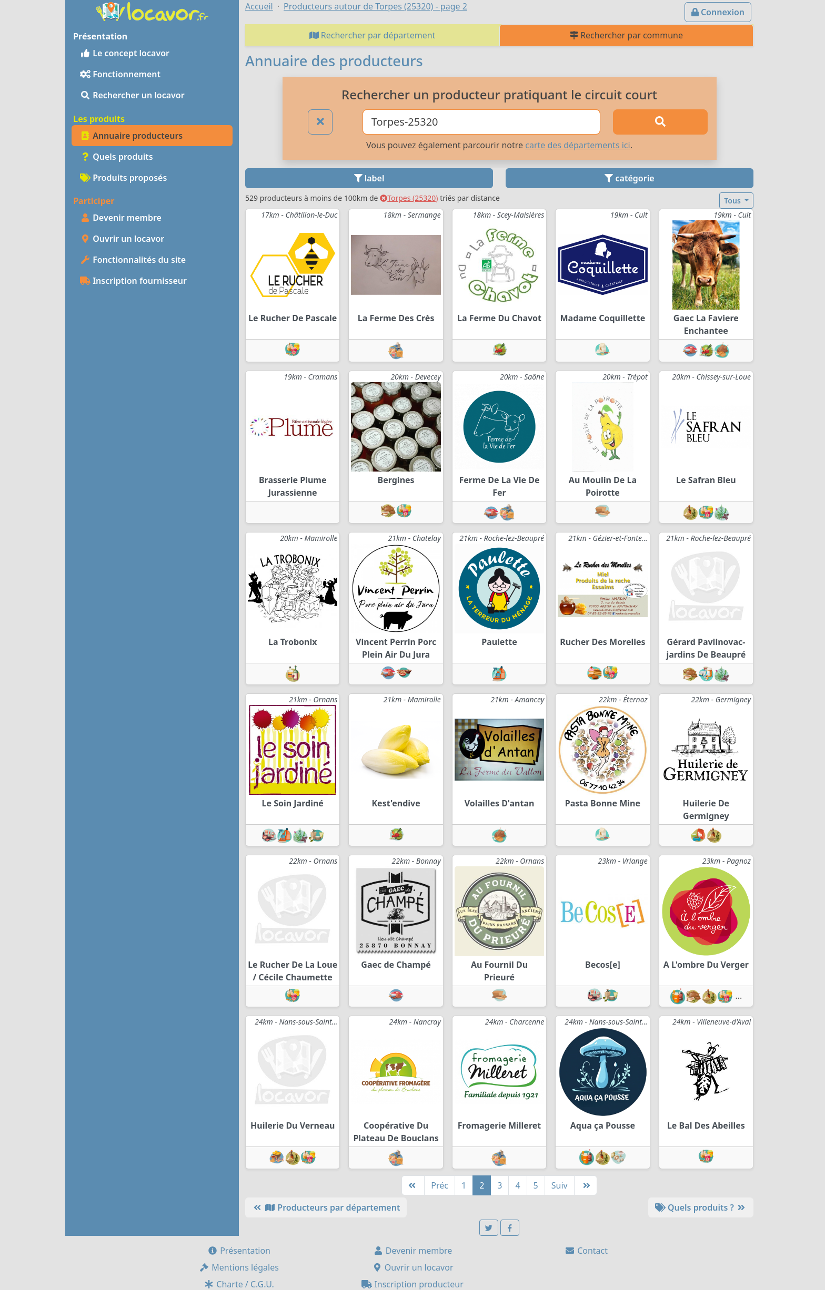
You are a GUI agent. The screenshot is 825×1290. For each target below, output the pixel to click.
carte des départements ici (577, 145)
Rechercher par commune (626, 35)
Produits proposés (123, 177)
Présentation (238, 1250)
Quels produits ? (701, 1207)
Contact (586, 1250)
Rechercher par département (372, 35)
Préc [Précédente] (439, 1185)
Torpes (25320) (409, 198)
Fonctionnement (120, 74)
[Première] (413, 1185)
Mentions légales (239, 1267)
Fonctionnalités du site (133, 259)
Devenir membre (121, 217)
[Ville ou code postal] (482, 122)
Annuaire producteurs (131, 135)
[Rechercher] (660, 122)
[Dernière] (585, 1185)
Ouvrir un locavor (122, 238)
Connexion (717, 12)
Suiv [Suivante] (559, 1185)
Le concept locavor (124, 53)
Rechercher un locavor (132, 95)
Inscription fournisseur (133, 280)
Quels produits (116, 156)
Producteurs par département (326, 1207)
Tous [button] (733, 201)
